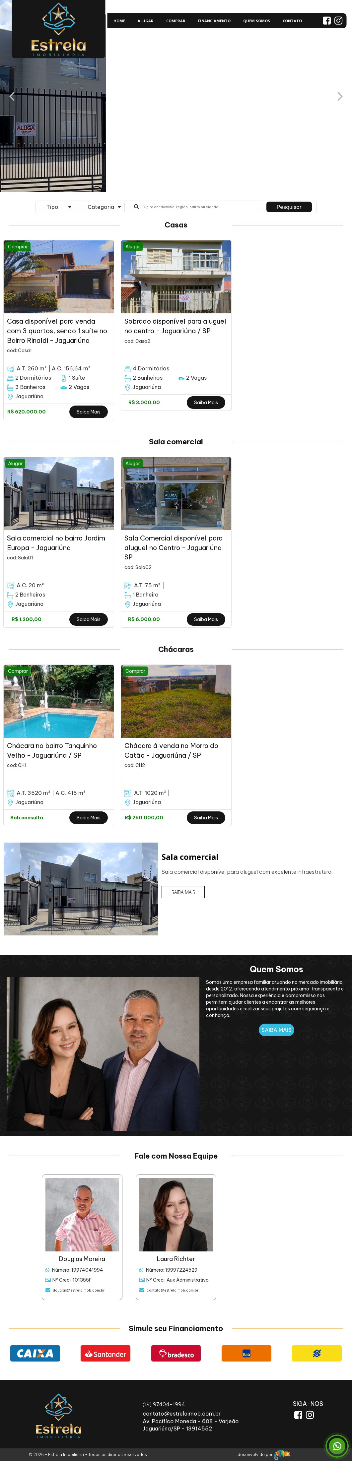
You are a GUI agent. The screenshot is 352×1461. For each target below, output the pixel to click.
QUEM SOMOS (256, 20)
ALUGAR (146, 20)
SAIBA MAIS (183, 892)
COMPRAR (175, 20)
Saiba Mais (89, 412)
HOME (119, 20)
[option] (58, 330)
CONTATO (292, 20)
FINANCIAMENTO (214, 20)
